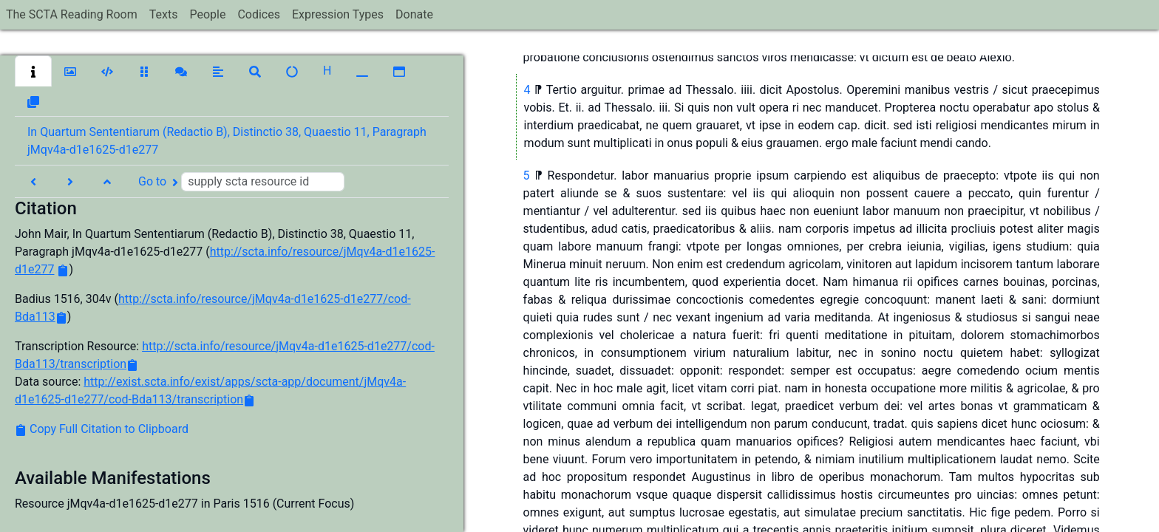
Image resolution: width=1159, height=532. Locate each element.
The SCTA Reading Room (71, 14)
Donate (414, 14)
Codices (258, 14)
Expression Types (338, 14)
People (207, 14)
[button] (33, 70)
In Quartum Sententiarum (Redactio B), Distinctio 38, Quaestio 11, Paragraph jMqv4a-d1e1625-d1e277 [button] (226, 141)
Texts (163, 14)
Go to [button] (241, 181)
